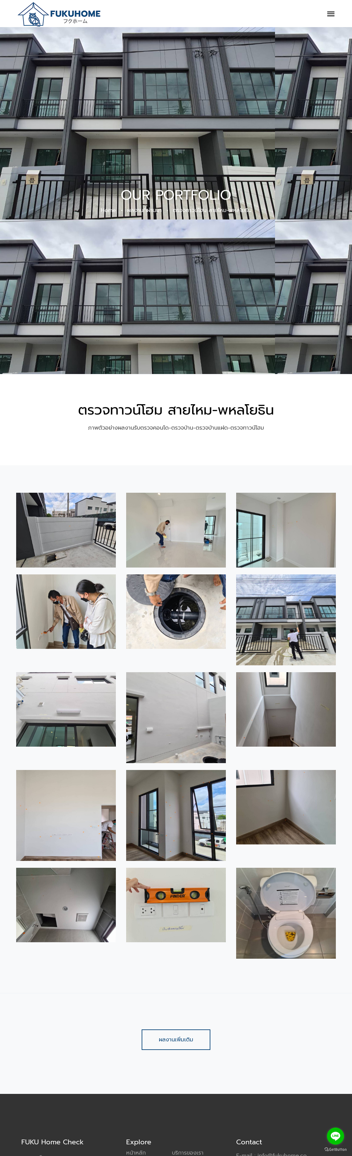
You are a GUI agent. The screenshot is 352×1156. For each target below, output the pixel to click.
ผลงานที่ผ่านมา (144, 212)
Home (108, 212)
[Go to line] (335, 1136)
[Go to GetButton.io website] (335, 1149)
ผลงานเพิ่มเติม (176, 1040)
